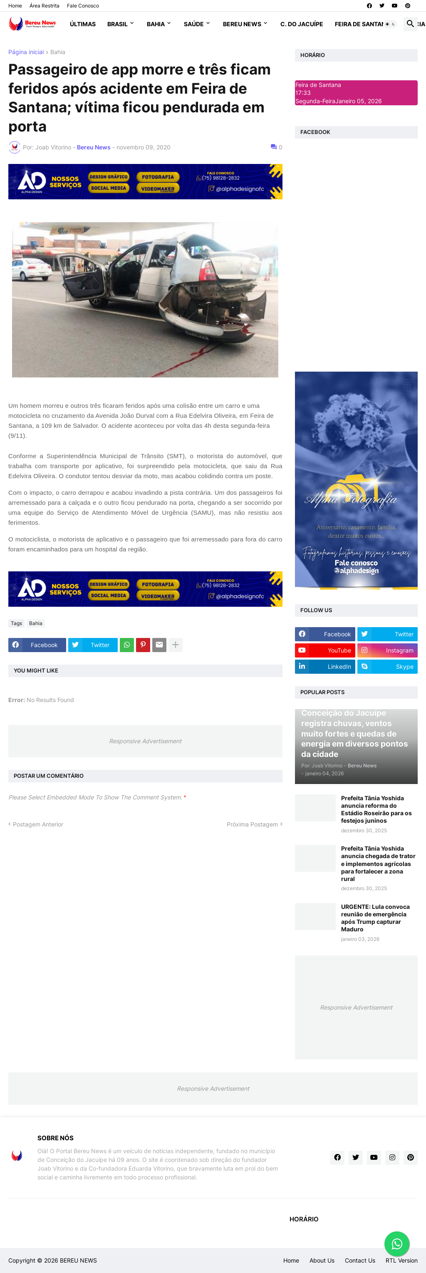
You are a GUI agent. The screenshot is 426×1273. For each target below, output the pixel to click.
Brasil (117, 23)
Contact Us (360, 1260)
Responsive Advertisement (145, 740)
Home (15, 5)
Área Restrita (44, 5)
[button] (390, 24)
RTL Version (402, 1260)
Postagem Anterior (38, 824)
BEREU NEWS (78, 1260)
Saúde (194, 23)
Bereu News (242, 23)
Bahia (156, 23)
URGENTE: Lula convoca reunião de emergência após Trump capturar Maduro (375, 918)
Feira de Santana (362, 23)
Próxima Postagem (252, 824)
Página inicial (26, 52)
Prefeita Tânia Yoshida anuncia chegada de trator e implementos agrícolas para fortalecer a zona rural (378, 863)
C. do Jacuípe (301, 23)
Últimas (83, 23)
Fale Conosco (83, 5)
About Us (322, 1260)
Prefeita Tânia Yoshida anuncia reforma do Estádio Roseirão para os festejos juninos (376, 809)
